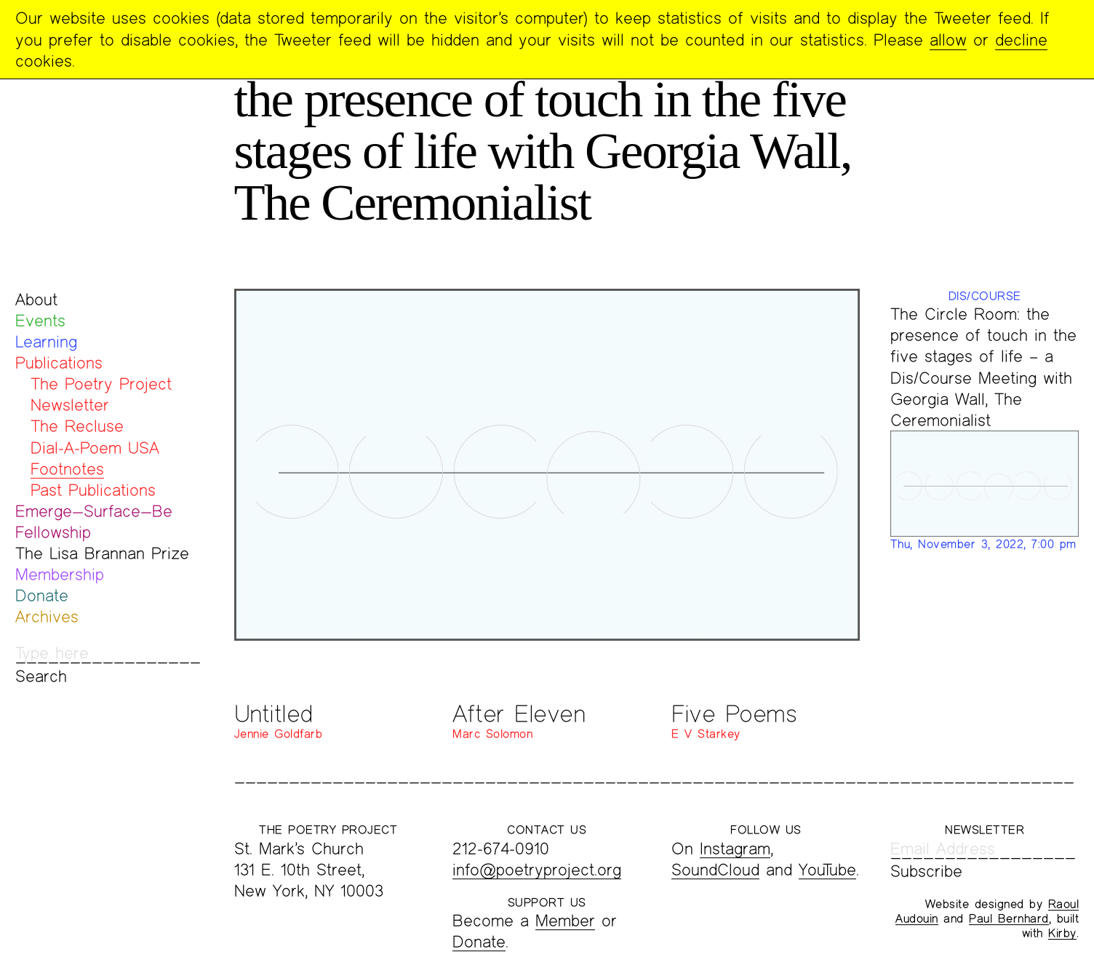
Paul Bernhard (1009, 918)
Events (40, 320)
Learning (46, 341)
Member (565, 920)
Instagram (735, 848)
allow (948, 39)
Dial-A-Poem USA (95, 447)
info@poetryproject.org (536, 869)
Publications (59, 362)
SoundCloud (715, 869)
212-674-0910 (500, 848)
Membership (59, 574)
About (36, 299)
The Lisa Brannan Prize (102, 553)
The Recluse (77, 426)
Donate (41, 595)
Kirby (1062, 933)
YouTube (827, 869)
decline (1021, 39)
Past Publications (93, 490)
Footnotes (67, 469)
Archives (47, 616)
